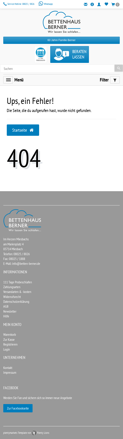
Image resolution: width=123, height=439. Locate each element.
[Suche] (118, 68)
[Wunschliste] (106, 4)
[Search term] (61, 68)
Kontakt (7, 367)
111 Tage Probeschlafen (17, 282)
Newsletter (9, 311)
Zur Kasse (9, 339)
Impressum (9, 372)
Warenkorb (9, 334)
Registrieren (10, 344)
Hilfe (6, 316)
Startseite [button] (23, 130)
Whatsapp (45, 3)
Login (6, 349)
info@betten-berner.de (26, 263)
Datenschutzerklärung (16, 301)
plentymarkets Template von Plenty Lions (26, 433)
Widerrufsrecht (12, 296)
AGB (6, 306)
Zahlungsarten (11, 287)
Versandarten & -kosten (17, 291)
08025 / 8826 (19, 3)
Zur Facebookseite (18, 408)
